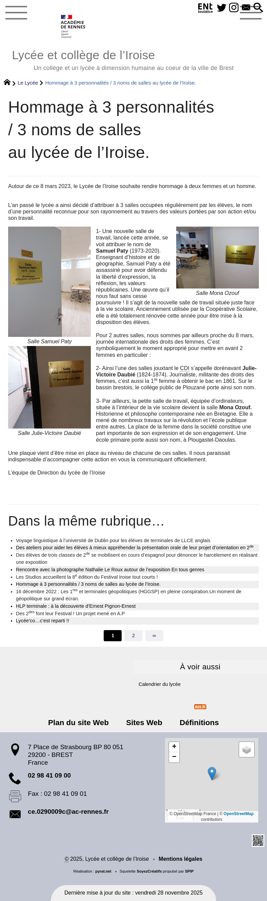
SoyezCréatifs (149, 871)
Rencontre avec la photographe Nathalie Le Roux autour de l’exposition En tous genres (110, 569)
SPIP (189, 871)
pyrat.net (103, 871)
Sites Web (144, 722)
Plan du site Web (78, 722)
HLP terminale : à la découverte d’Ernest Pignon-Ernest (76, 606)
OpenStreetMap (239, 813)
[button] (258, 8)
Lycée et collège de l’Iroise (122, 59)
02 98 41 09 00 (49, 775)
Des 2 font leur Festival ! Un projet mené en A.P (70, 613)
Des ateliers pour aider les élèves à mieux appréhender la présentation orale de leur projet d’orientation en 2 (135, 547)
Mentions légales (180, 859)
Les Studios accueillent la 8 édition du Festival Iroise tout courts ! (87, 577)
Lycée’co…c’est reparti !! (42, 620)
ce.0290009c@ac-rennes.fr (68, 811)
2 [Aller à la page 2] (133, 635)
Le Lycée (28, 83)
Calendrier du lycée (160, 684)
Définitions (199, 722)
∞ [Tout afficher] (154, 635)
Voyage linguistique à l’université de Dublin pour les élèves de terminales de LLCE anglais (113, 540)
